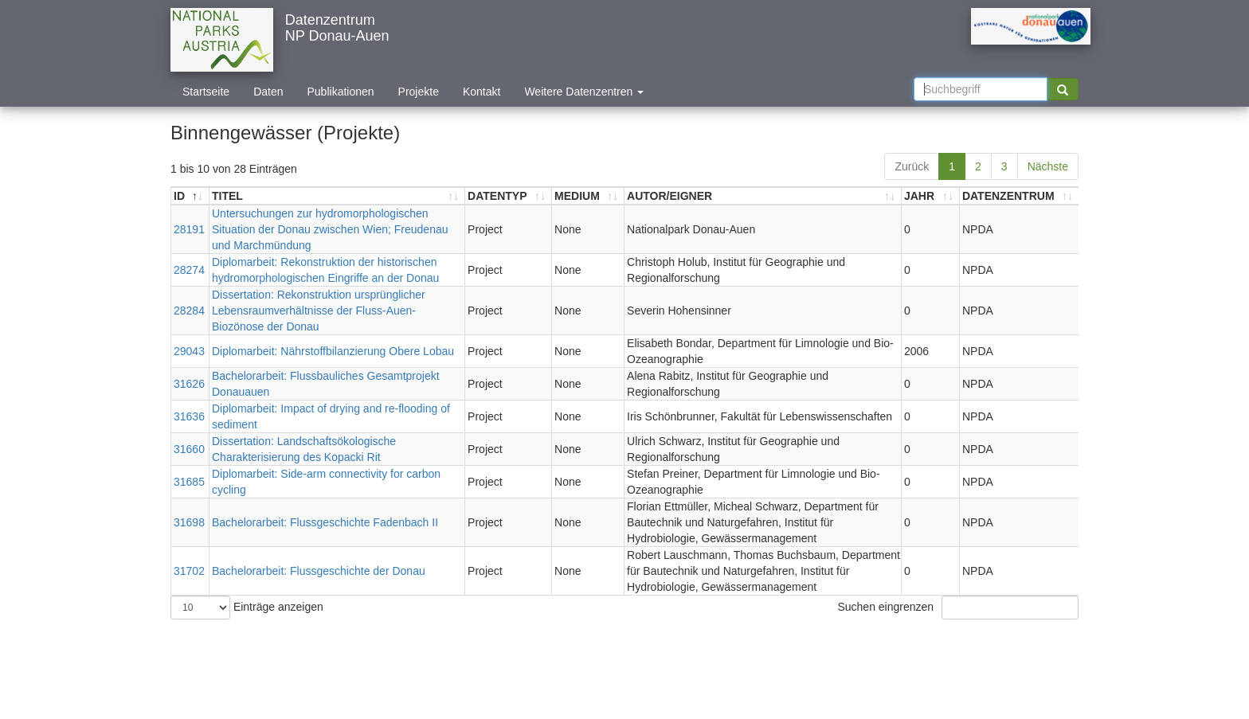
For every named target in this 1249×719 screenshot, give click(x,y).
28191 (189, 229)
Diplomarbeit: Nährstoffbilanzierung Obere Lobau (333, 351)
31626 (189, 383)
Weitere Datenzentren (584, 91)
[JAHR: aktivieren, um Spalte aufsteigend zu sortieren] (931, 196)
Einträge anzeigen (246, 607)
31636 (189, 416)
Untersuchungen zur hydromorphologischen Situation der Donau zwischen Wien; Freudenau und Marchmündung (330, 229)
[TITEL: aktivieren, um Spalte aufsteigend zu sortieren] (337, 196)
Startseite (205, 91)
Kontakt (481, 91)
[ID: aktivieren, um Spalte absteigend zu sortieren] (190, 196)
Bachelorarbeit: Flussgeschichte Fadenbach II (325, 522)
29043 (189, 351)
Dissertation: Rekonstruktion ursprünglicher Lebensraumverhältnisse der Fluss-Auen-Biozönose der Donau (318, 310)
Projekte (418, 91)
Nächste (1048, 166)
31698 (189, 522)
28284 (189, 310)
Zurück (912, 166)
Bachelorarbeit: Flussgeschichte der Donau (318, 571)
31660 (189, 449)
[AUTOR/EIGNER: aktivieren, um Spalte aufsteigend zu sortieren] (763, 196)
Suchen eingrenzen (958, 607)
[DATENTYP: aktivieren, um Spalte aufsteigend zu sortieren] (508, 196)
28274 (189, 270)
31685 (189, 481)
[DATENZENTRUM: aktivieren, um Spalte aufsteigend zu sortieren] (1019, 196)
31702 (189, 571)
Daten (268, 91)
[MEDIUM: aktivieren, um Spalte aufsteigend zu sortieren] (588, 196)
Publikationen (340, 91)
